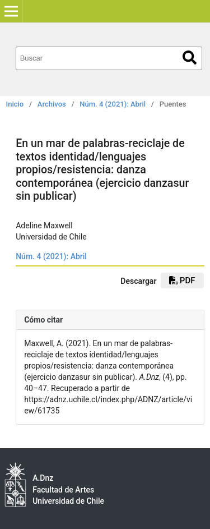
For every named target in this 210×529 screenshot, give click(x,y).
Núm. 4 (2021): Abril (113, 104)
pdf (182, 280)
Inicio (15, 104)
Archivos (52, 104)
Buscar (190, 57)
